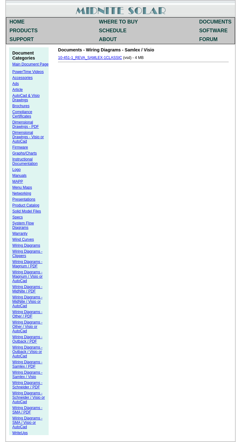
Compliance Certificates (22, 114)
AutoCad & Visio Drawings (26, 97)
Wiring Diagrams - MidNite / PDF (27, 289)
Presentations (23, 199)
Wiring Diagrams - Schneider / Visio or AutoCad (28, 397)
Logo (16, 169)
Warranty (19, 233)
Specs (17, 217)
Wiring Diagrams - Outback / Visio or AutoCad (27, 351)
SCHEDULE (112, 30)
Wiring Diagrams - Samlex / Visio (27, 374)
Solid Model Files (26, 211)
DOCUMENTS (215, 21)
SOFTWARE (213, 30)
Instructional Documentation (25, 161)
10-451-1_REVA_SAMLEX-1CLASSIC (90, 57)
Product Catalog (25, 205)
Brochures (20, 106)
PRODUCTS (23, 30)
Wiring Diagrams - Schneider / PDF (27, 385)
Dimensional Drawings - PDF (25, 124)
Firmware (20, 147)
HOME (16, 21)
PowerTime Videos (28, 72)
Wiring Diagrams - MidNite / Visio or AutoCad (27, 301)
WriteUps (20, 433)
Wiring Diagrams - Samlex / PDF (27, 364)
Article (17, 89)
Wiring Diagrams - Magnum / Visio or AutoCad (27, 276)
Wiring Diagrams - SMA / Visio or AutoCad (27, 422)
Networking (21, 193)
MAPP (17, 181)
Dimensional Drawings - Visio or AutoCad (28, 137)
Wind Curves (23, 239)
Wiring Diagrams (26, 245)
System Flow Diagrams (23, 225)
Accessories (22, 78)
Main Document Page (30, 64)
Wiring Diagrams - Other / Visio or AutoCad (27, 326)
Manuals (19, 175)
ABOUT (108, 39)
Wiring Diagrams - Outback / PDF (27, 339)
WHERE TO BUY (118, 21)
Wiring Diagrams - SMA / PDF (27, 410)
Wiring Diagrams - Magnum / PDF (27, 264)
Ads (15, 84)
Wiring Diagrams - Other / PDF (27, 314)
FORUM (208, 39)
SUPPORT (21, 39)
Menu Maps (22, 187)
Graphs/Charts (24, 153)
